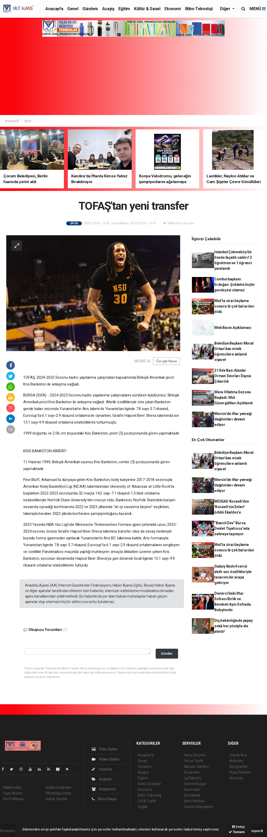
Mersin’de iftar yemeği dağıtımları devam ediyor (233, 419)
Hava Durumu (195, 755)
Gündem (90, 8)
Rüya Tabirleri (240, 772)
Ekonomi (173, 8)
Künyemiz (104, 789)
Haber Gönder (57, 799)
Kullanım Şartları (58, 787)
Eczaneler (192, 772)
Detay (238, 827)
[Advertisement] (133, 75)
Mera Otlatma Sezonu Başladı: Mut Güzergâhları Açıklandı (233, 397)
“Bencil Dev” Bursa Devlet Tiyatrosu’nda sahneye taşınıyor (232, 528)
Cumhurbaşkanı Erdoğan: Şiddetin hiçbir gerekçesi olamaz (234, 284)
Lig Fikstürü (193, 778)
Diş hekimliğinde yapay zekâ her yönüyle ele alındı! (233, 626)
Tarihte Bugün (195, 784)
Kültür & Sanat (147, 8)
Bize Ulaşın (104, 799)
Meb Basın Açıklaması (232, 328)
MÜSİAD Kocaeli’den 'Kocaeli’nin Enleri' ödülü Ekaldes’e (231, 506)
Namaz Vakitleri (196, 766)
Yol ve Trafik (194, 761)
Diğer (225, 8)
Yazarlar (102, 769)
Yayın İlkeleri (12, 793)
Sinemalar (192, 789)
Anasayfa (54, 8)
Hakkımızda (12, 787)
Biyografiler (238, 766)
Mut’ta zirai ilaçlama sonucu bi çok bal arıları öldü (234, 306)
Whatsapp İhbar (58, 793)
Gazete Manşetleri (198, 807)
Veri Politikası (13, 799)
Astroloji (235, 778)
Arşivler (102, 779)
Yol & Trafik (147, 801)
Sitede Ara (237, 755)
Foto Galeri (105, 749)
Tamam (237, 832)
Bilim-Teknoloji (199, 8)
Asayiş (108, 8)
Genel (72, 8)
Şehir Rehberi (194, 801)
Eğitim (124, 8)
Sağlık (143, 807)
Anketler (236, 761)
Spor (27, 121)
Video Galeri (105, 759)
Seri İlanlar (192, 795)
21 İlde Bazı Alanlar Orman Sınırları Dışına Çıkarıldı (232, 375)
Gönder (167, 653)
